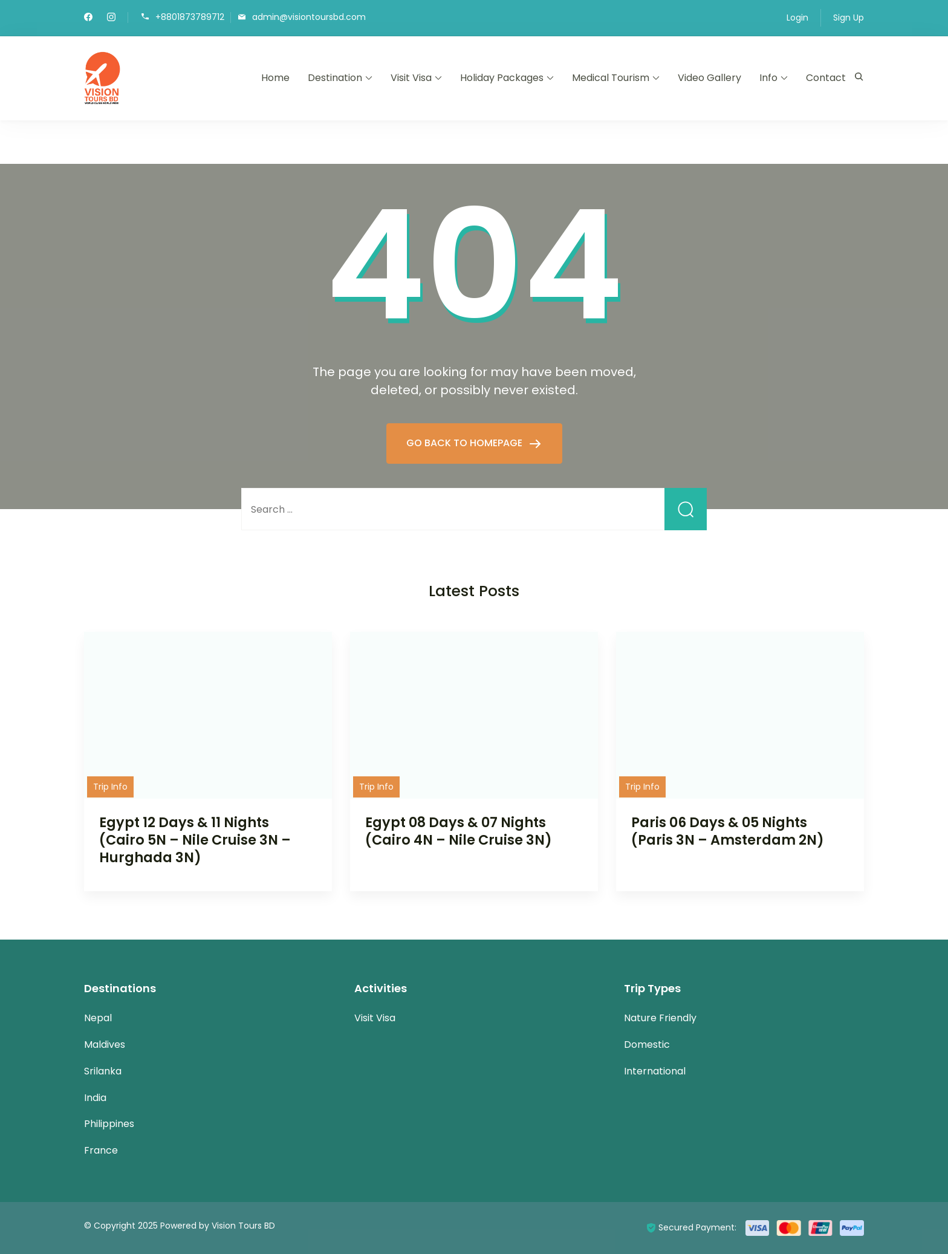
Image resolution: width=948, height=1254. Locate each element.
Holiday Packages (502, 78)
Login (797, 17)
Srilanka (103, 1071)
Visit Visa (411, 78)
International (655, 1071)
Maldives (104, 1044)
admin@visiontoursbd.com (309, 16)
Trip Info (110, 787)
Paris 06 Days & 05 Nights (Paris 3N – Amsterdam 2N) (727, 831)
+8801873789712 (189, 16)
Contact (826, 78)
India (95, 1098)
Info (768, 78)
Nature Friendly (660, 1018)
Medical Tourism (610, 78)
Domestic (647, 1044)
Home (275, 78)
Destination (335, 78)
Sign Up (848, 17)
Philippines (109, 1124)
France (101, 1150)
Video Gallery (709, 78)
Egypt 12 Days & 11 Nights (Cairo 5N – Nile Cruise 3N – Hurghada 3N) (195, 840)
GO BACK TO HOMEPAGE (465, 443)
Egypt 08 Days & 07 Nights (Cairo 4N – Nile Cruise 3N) (458, 831)
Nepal (98, 1018)
